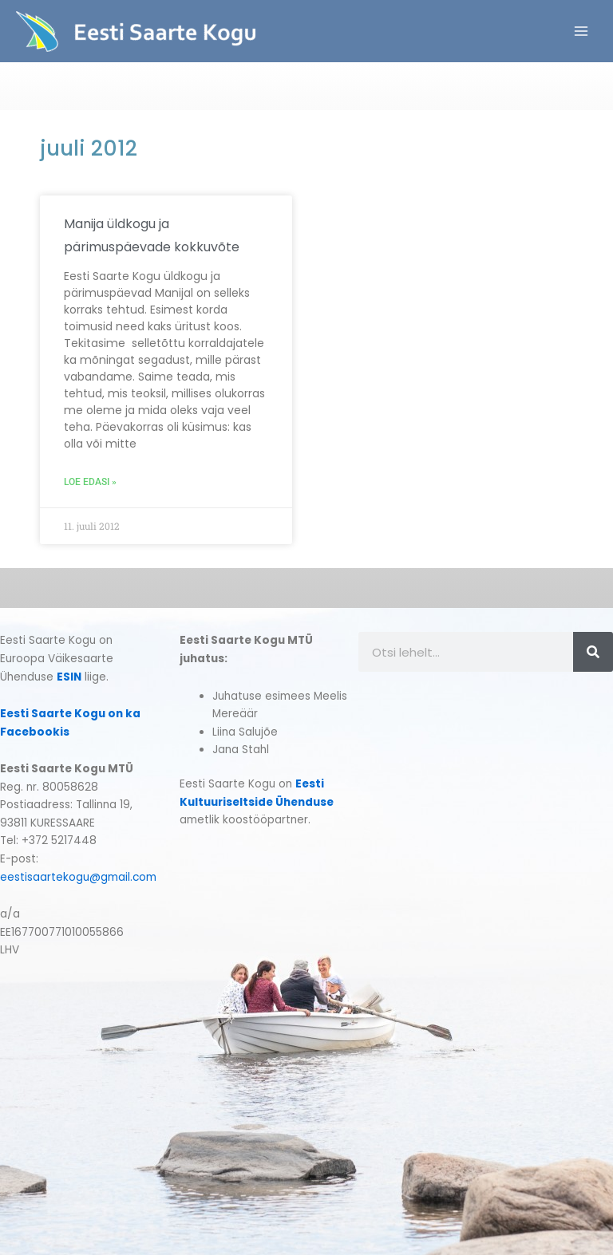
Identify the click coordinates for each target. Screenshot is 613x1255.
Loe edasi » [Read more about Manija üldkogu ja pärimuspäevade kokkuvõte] (90, 481)
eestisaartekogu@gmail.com (78, 877)
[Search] (593, 652)
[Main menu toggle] (581, 31)
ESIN (69, 677)
